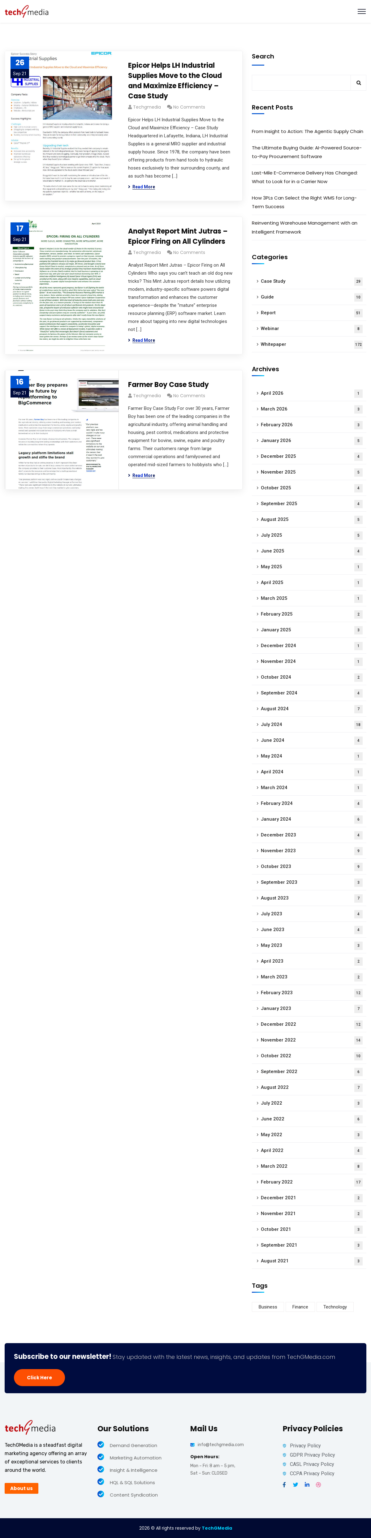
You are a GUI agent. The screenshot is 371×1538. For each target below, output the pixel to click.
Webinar (312, 329)
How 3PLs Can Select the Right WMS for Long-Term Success (304, 202)
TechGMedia (217, 1528)
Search (263, 56)
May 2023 (312, 946)
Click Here (39, 1377)
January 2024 (312, 819)
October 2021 (312, 1230)
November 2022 (312, 1040)
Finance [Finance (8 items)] (300, 1307)
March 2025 (312, 599)
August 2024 (312, 709)
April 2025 (312, 583)
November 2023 (312, 851)
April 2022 (312, 1151)
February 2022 (312, 1182)
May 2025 (312, 567)
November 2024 (312, 662)
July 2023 (312, 914)
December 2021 (312, 1198)
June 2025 (312, 551)
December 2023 (312, 835)
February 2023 (312, 993)
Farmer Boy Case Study (168, 384)
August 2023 (312, 898)
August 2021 (312, 1261)
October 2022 (312, 1056)
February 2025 (312, 614)
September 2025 (312, 504)
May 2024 (312, 756)
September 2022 (312, 1072)
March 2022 (312, 1166)
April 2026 (312, 393)
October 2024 (312, 677)
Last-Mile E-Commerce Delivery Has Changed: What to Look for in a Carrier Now (305, 177)
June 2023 (312, 930)
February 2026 (312, 425)
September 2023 (312, 883)
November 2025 (312, 472)
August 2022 (312, 1088)
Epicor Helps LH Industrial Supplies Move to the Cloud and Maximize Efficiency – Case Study (175, 81)
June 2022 (312, 1119)
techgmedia (147, 107)
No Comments (189, 107)
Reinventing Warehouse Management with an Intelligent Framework (304, 227)
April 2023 (312, 961)
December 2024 (312, 646)
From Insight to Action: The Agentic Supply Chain (307, 131)
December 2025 (312, 457)
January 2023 (312, 1009)
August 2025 (312, 520)
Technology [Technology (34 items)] (335, 1307)
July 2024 (312, 725)
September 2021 (312, 1245)
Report (312, 313)
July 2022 (312, 1103)
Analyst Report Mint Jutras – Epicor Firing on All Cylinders (178, 236)
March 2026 (312, 409)
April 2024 (312, 772)
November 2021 (312, 1214)
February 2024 (312, 804)
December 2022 (312, 1024)
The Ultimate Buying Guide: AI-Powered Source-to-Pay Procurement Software (307, 152)
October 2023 (312, 867)
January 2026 (312, 441)
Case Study (312, 281)
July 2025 (312, 535)
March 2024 (312, 788)
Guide (312, 297)
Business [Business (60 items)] (268, 1307)
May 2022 (312, 1135)
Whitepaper (312, 345)
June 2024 (312, 741)
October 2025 (312, 488)
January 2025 (312, 630)
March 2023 (312, 977)
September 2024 (312, 693)
